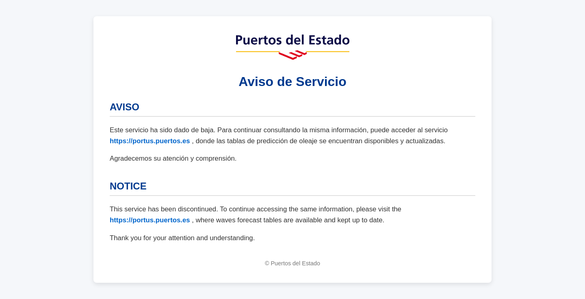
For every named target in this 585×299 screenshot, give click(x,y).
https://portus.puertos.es (151, 141)
